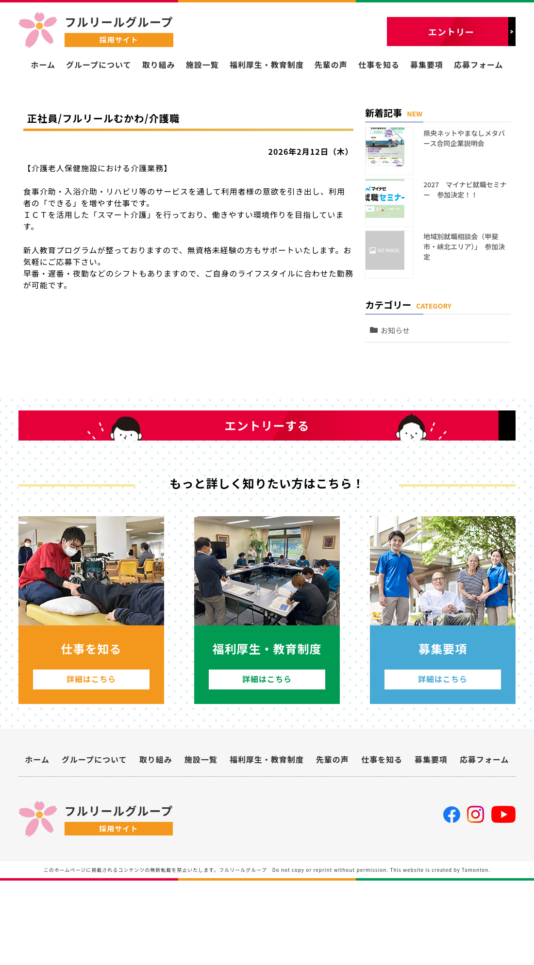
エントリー (451, 31)
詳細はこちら (91, 754)
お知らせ (400, 302)
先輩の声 (331, 64)
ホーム (43, 64)
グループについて (99, 64)
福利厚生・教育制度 (267, 64)
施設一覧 (202, 64)
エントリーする (267, 475)
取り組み (158, 64)
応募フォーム (478, 64)
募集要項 (426, 64)
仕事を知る (379, 64)
